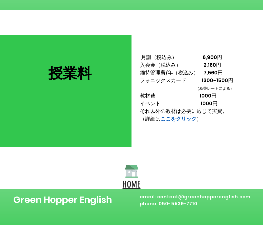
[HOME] (131, 171)
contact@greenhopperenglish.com (204, 196)
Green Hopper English (62, 199)
